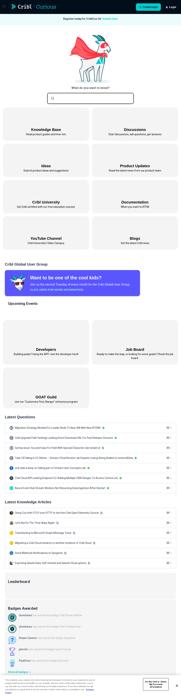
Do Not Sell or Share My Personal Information (155, 684)
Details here (110, 18)
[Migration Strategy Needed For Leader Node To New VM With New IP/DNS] (60, 428)
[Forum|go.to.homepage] (34, 7)
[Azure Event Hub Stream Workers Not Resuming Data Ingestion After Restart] (62, 488)
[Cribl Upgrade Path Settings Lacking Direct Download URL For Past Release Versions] (66, 438)
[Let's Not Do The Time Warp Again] (37, 523)
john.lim (23, 649)
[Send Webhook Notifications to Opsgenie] (41, 553)
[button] (4, 7)
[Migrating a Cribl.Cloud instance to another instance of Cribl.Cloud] (55, 543)
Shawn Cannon (28, 637)
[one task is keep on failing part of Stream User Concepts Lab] (52, 468)
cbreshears (25, 615)
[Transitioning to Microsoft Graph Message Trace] (45, 533)
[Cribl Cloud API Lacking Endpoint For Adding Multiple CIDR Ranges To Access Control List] (68, 478)
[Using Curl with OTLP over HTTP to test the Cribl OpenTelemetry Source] (59, 513)
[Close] (177, 686)
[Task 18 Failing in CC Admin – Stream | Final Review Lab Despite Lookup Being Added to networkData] (76, 458)
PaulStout (25, 660)
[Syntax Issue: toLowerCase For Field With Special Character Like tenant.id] (59, 448)
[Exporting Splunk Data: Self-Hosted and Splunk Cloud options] (52, 563)
